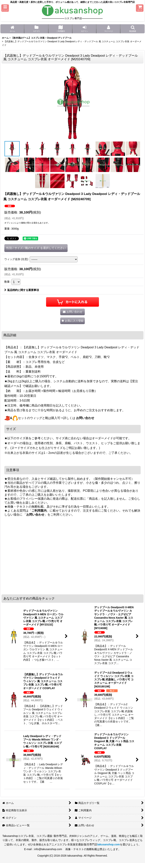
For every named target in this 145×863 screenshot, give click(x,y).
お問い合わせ (85, 418)
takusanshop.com (108, 844)
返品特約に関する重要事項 (21, 290)
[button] (5, 8)
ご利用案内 (39, 510)
